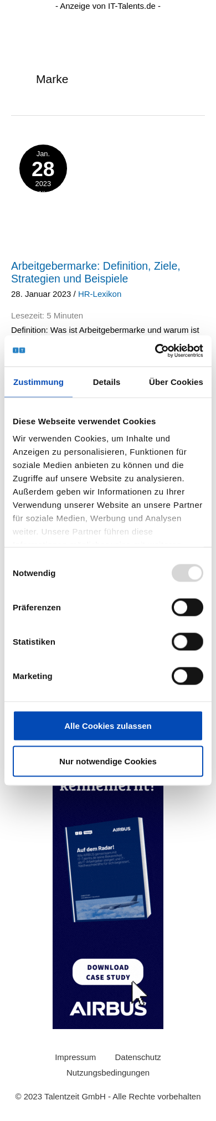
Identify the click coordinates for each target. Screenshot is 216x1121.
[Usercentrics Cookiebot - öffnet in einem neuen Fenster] (155, 351)
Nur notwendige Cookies (108, 760)
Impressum (75, 1057)
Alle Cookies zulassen (108, 725)
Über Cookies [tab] (176, 381)
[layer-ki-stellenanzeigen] (108, 184)
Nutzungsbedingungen (108, 1072)
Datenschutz (138, 1057)
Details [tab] (107, 381)
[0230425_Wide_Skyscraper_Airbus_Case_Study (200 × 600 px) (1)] (108, 862)
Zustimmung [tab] (38, 381)
